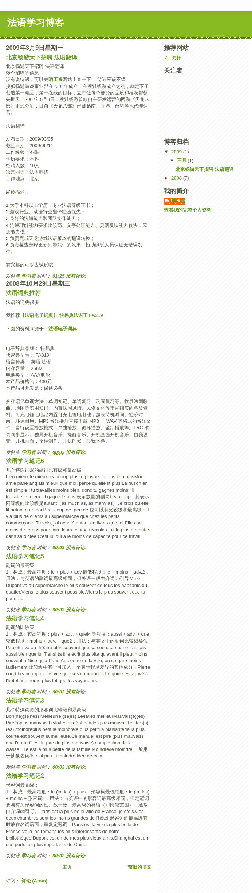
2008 (177, 178)
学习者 (178, 201)
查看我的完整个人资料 (187, 210)
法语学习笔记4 (25, 618)
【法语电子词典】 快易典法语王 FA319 (61, 315)
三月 (182, 160)
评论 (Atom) (34, 881)
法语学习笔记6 (25, 461)
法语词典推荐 (23, 293)
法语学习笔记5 (25, 556)
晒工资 (55, 79)
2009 (177, 151)
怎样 (176, 58)
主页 (67, 867)
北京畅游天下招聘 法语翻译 (41, 57)
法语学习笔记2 (25, 776)
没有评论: (77, 276)
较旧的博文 (139, 867)
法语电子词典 (62, 328)
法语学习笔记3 (25, 700)
